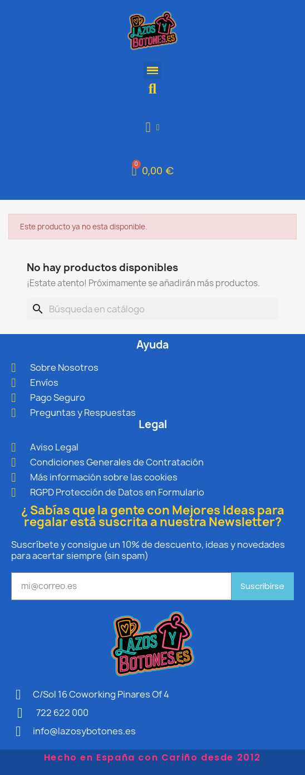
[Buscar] (152, 309)
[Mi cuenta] (153, 127)
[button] (153, 89)
